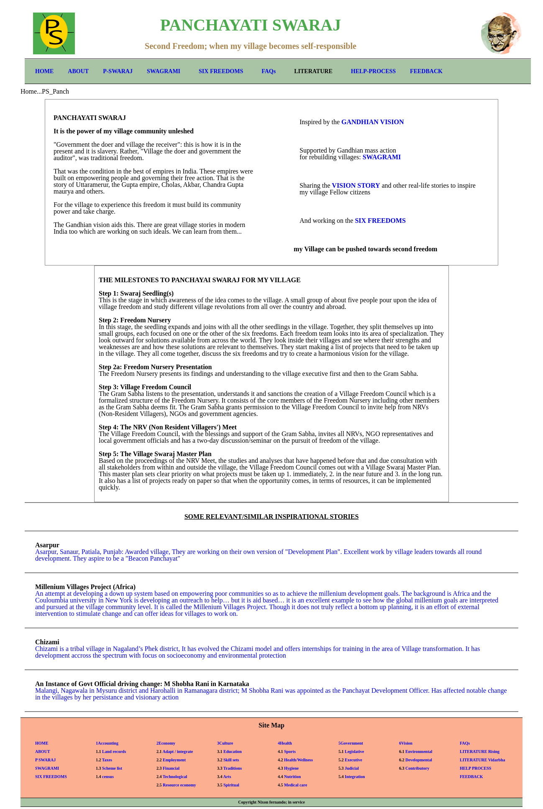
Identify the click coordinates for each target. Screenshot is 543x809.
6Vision (405, 743)
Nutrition (292, 776)
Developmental (418, 760)
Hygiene (291, 768)
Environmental (418, 751)
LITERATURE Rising (479, 751)
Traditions (232, 768)
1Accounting (107, 743)
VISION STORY (356, 185)
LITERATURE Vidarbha (482, 760)
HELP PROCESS (475, 768)
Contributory (417, 768)
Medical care (295, 785)
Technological (175, 776)
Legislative (354, 751)
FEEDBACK (426, 71)
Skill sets (231, 760)
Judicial (352, 768)
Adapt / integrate (177, 751)
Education (232, 751)
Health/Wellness (298, 760)
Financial (171, 768)
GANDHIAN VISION (372, 121)
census (108, 776)
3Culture (225, 743)
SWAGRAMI (163, 71)
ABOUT (78, 71)
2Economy (165, 743)
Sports (290, 751)
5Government (350, 743)
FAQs (268, 71)
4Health (285, 743)
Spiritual (231, 785)
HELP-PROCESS (373, 71)
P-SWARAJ (118, 71)
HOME (44, 71)
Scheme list (112, 768)
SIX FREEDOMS (221, 71)
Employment (174, 760)
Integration (355, 776)
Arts (227, 776)
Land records (114, 751)
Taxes (107, 760)
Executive (353, 760)
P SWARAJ (45, 760)
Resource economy (179, 785)
